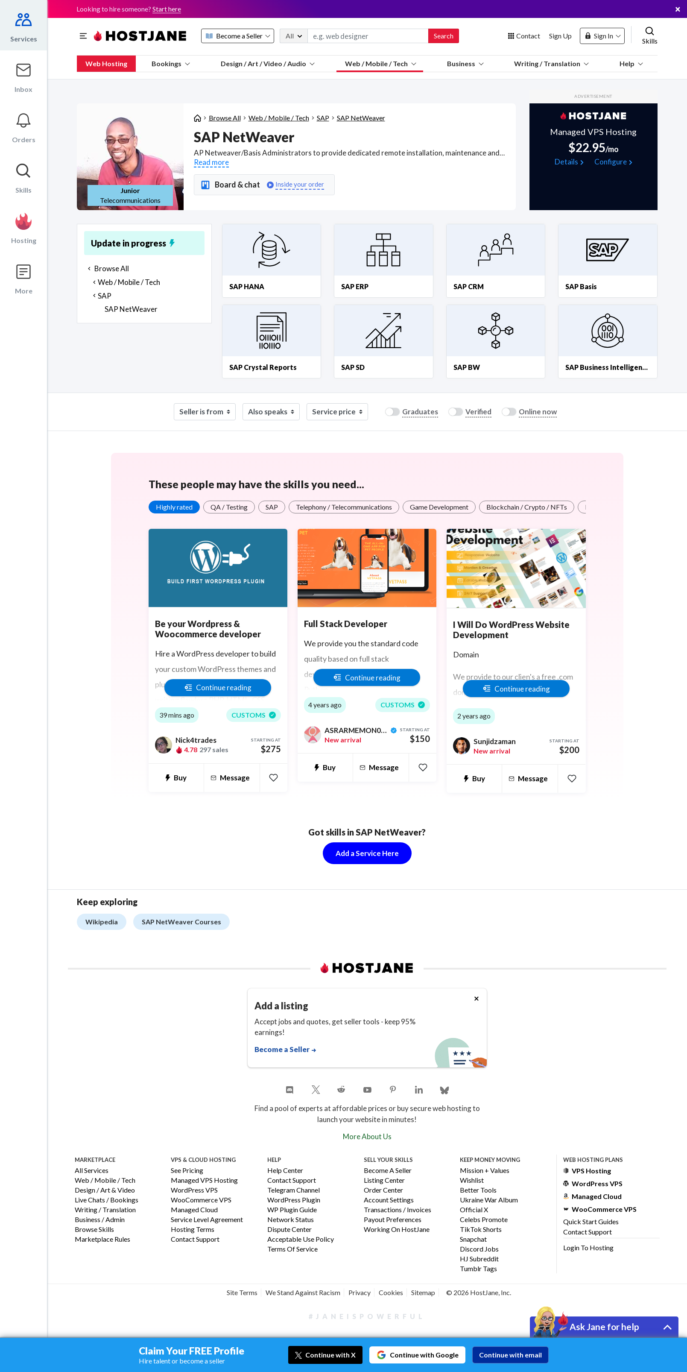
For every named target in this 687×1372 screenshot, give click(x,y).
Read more (211, 162)
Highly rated (174, 507)
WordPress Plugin (293, 1200)
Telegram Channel (293, 1190)
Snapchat (473, 1239)
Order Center (383, 1190)
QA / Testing (229, 507)
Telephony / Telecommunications (344, 507)
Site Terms (242, 1292)
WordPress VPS (194, 1190)
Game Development (439, 507)
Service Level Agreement (207, 1219)
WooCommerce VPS (201, 1200)
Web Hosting (106, 63)
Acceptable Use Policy (300, 1239)
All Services (91, 1170)
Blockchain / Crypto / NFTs (526, 507)
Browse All (225, 118)
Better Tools (478, 1190)
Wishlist (472, 1180)
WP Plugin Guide (292, 1210)
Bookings (171, 63)
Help (631, 63)
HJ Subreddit (479, 1259)
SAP (323, 118)
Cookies (391, 1292)
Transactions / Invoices (397, 1210)
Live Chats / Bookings (106, 1200)
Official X (474, 1210)
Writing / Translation (551, 63)
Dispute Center (289, 1229)
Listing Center (384, 1180)
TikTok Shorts (481, 1229)
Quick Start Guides (591, 1221)
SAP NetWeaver (361, 118)
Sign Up (560, 36)
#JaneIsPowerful (367, 1316)
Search (443, 36)
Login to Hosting (588, 1247)
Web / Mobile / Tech (380, 63)
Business (465, 63)
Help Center (285, 1170)
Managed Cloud (194, 1210)
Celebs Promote (484, 1219)
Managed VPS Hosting (204, 1180)
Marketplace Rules (102, 1239)
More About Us (367, 1136)
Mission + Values (484, 1170)
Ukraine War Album (489, 1200)
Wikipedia (101, 922)
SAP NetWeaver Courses (181, 922)
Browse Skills (94, 1229)
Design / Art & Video (105, 1190)
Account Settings (389, 1200)
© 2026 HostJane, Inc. (478, 1292)
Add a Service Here (367, 853)
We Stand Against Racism (303, 1292)
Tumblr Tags (478, 1268)
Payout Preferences (392, 1219)
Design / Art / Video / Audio (268, 63)
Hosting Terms (192, 1229)
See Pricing (187, 1170)
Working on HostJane (397, 1229)
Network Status (290, 1219)
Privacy (359, 1292)
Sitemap (423, 1292)
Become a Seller (388, 1170)
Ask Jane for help (604, 1326)
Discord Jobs (479, 1249)
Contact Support (195, 1239)
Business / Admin (100, 1219)
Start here (166, 9)
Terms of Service (292, 1249)
